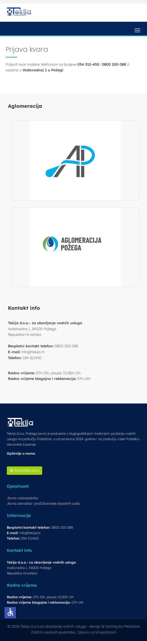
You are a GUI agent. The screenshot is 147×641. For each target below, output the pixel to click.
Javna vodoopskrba (22, 498)
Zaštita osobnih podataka (53, 632)
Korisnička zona (24, 470)
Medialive (132, 626)
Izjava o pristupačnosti (96, 632)
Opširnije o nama (21, 453)
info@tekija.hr (30, 533)
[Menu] (137, 28)
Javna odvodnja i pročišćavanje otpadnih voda (43, 503)
